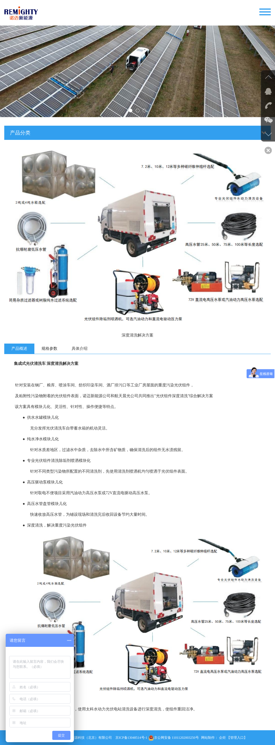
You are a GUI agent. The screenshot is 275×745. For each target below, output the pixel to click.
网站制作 (208, 738)
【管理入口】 (237, 738)
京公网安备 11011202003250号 (173, 738)
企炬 (222, 738)
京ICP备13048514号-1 (131, 738)
